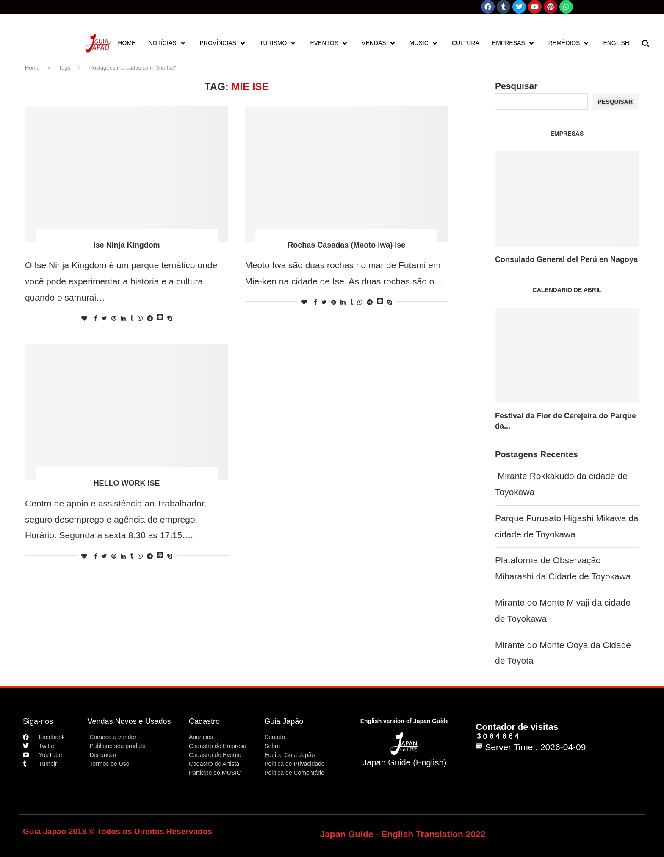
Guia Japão (283, 721)
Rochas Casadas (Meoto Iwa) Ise (346, 245)
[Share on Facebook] (95, 318)
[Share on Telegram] (150, 318)
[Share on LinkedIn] (123, 318)
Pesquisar (516, 86)
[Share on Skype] (169, 318)
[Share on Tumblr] (131, 318)
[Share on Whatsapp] (140, 318)
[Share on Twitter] (104, 318)
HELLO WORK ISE (127, 483)
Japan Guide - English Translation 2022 (403, 834)
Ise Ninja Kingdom (127, 245)
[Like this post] (84, 318)
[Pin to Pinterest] (113, 318)
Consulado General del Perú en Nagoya (566, 259)
